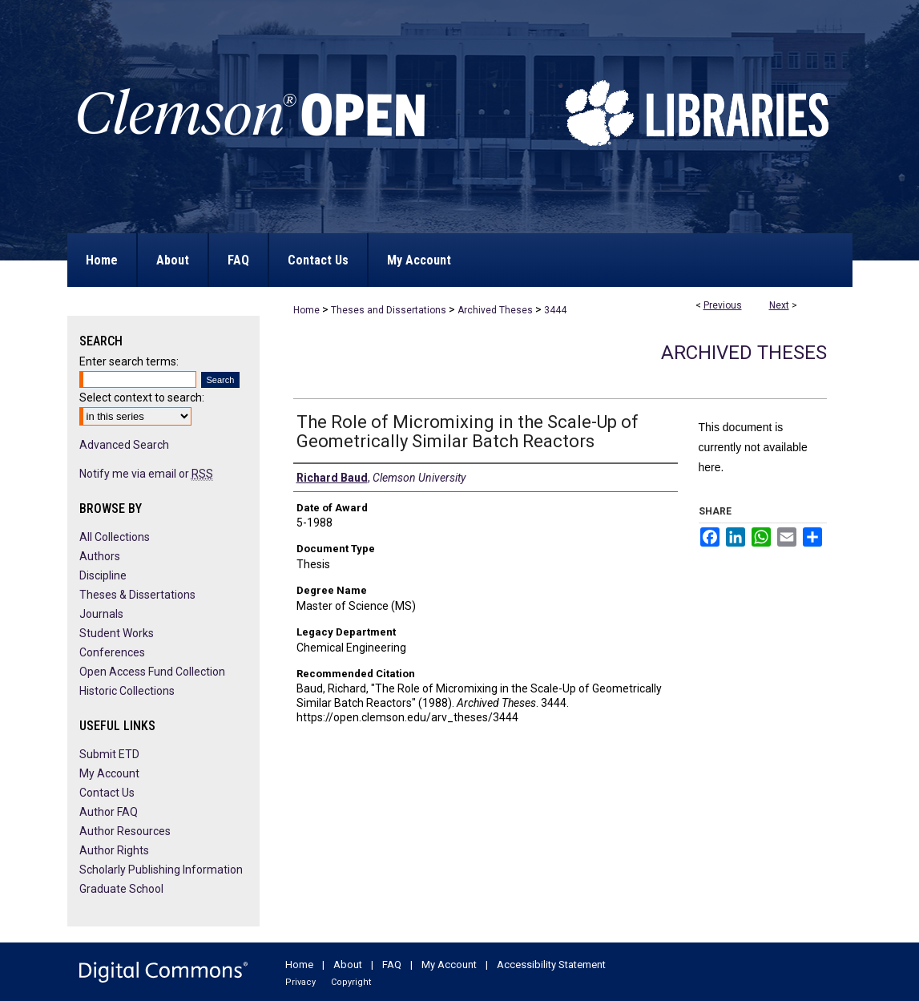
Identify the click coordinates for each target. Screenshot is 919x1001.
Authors (99, 556)
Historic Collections (127, 690)
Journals (101, 613)
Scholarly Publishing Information (161, 869)
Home (306, 310)
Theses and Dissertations (388, 310)
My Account (109, 773)
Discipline (103, 575)
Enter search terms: (129, 361)
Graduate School (121, 888)
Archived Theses (495, 310)
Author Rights (114, 850)
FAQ (391, 965)
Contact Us (107, 792)
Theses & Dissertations (137, 594)
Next (779, 305)
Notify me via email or (146, 473)
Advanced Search (124, 444)
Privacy (300, 982)
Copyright (351, 982)
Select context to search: (141, 397)
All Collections (114, 537)
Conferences (112, 652)
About (347, 965)
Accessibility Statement (551, 965)
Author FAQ (108, 811)
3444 (555, 310)
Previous (722, 305)
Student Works (116, 633)
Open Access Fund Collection (152, 671)
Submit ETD (109, 754)
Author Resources (125, 831)
